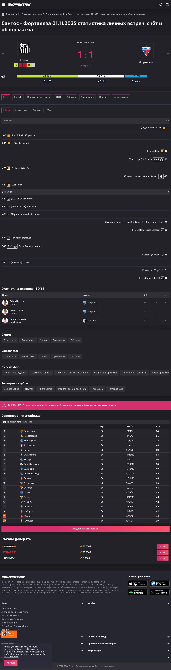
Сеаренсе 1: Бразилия (105, 372)
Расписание (28, 340)
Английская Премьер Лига (14, 612)
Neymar (29, 389)
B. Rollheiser (34, 214)
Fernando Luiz (116, 389)
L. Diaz (15, 143)
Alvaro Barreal (45, 389)
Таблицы (75, 340)
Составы (51, 110)
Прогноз (140, 97)
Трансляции (120, 97)
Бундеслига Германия (12, 619)
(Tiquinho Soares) (19, 214)
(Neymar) (15, 238)
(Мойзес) (155, 255)
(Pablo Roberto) (152, 278)
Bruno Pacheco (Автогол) (31, 246)
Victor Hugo (25, 238)
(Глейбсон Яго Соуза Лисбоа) (145, 222)
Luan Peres (17, 185)
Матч (10, 97)
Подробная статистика (85, 528)
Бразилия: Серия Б (41, 372)
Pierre (142, 278)
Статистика (31, 110)
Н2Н (79, 97)
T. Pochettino (153, 151)
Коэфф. (31, 97)
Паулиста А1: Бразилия (134, 372)
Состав (43, 340)
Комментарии (160, 97)
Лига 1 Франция (9, 623)
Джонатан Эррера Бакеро (118, 222)
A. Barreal (31, 206)
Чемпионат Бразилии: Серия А (72, 372)
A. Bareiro (147, 159)
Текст (71, 110)
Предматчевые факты (55, 97)
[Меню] (3, 4)
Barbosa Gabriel (11, 389)
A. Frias (15, 168)
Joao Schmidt (18, 135)
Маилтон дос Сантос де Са (72, 389)
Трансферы (59, 340)
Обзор (10, 110)
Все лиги (5, 630)
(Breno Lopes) (135, 159)
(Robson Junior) (18, 206)
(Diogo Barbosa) (152, 230)
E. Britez (157, 127)
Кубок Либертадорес (15, 372)
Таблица (99, 97)
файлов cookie (11, 656)
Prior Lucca (97, 389)
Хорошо (11, 662)
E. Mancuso (147, 270)
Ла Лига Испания (10, 615)
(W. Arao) (15, 199)
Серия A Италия (9, 608)
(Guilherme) (16, 262)
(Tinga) (157, 270)
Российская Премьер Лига (14, 626)
